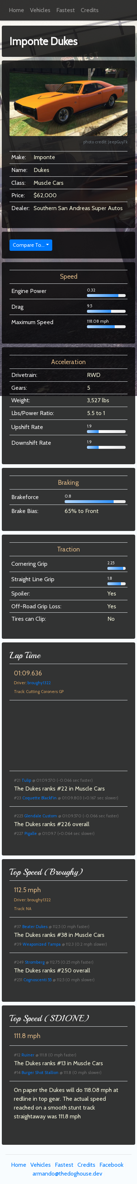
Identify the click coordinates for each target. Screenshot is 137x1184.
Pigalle (30, 833)
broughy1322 (39, 682)
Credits (90, 10)
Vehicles (40, 10)
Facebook (111, 1164)
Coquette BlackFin (39, 797)
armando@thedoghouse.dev (67, 1173)
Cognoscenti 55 (37, 979)
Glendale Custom (40, 815)
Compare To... (29, 245)
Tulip (26, 780)
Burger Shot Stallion (40, 1072)
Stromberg (35, 962)
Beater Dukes (34, 926)
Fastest (65, 10)
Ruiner (28, 1054)
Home (16, 10)
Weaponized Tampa (42, 944)
